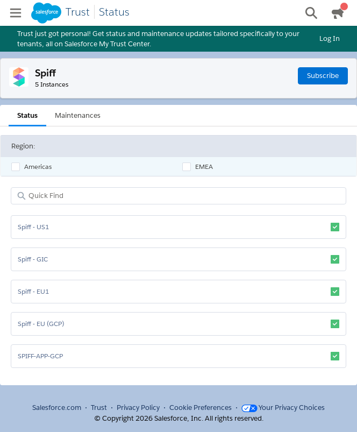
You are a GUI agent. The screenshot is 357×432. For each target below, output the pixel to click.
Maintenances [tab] (78, 115)
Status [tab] (27, 115)
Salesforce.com (56, 407)
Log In (329, 38)
